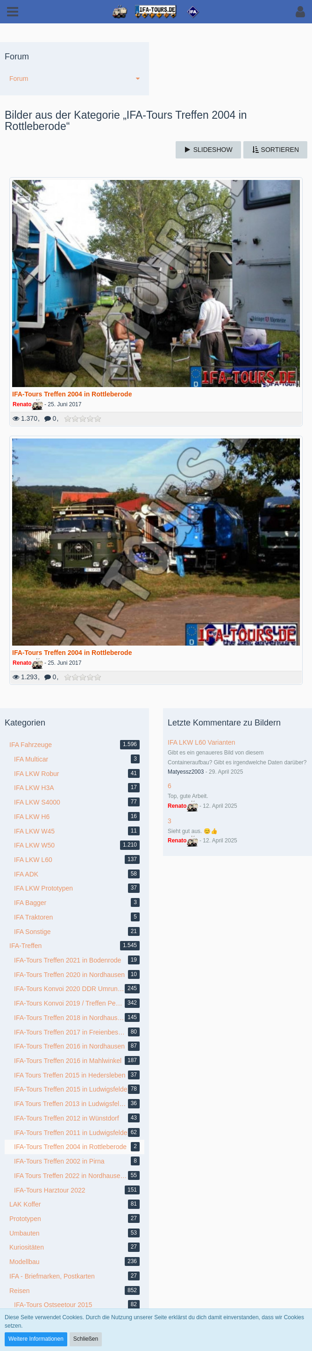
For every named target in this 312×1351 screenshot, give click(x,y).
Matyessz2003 (186, 404)
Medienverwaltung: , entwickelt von (156, 1274)
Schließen (85, 1339)
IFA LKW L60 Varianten (201, 375)
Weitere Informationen (36, 1339)
